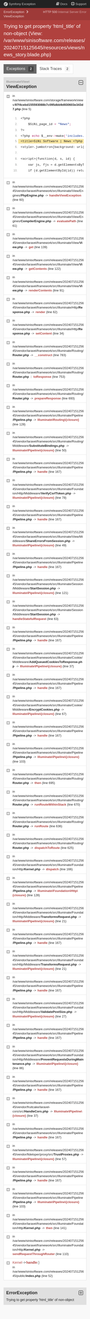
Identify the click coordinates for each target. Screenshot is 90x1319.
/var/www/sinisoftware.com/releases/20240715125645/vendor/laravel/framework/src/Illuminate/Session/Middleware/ (48, 584)
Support (78, 4)
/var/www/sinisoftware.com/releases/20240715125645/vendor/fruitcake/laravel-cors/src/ (48, 1107)
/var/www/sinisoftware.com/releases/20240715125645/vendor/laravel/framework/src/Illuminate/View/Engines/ (48, 191)
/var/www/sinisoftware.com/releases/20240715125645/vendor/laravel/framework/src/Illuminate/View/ (48, 243)
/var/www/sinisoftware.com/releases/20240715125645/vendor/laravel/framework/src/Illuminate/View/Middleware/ (48, 536)
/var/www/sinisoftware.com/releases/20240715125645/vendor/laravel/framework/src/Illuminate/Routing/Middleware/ (48, 441)
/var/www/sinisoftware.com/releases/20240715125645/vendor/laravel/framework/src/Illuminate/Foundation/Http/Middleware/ (48, 489)
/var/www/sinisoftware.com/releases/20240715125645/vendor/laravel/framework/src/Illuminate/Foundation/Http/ (48, 865)
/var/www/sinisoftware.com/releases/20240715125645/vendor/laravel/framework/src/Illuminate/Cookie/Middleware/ (48, 705)
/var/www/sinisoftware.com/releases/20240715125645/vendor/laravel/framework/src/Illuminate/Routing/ (48, 351)
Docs (61, 4)
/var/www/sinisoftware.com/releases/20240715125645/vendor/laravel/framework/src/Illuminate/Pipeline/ (48, 415)
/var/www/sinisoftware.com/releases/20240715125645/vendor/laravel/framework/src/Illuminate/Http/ (48, 307)
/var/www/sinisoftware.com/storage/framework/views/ (47, 104)
